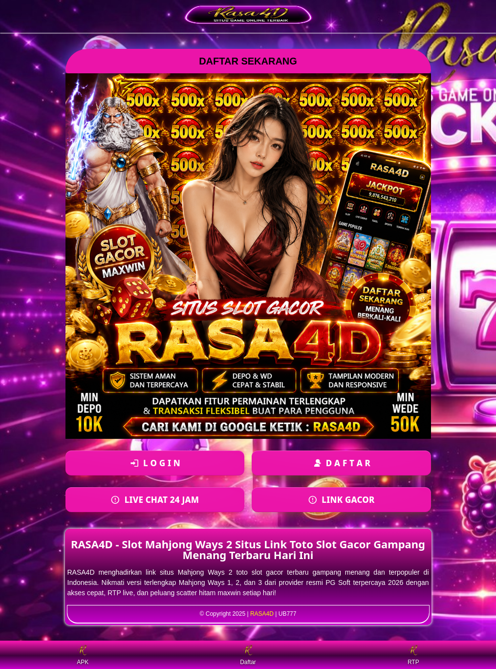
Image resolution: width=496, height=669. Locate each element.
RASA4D (262, 613)
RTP (413, 655)
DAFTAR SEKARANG (248, 61)
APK (82, 655)
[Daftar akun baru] (341, 463)
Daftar (248, 655)
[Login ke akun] (155, 463)
